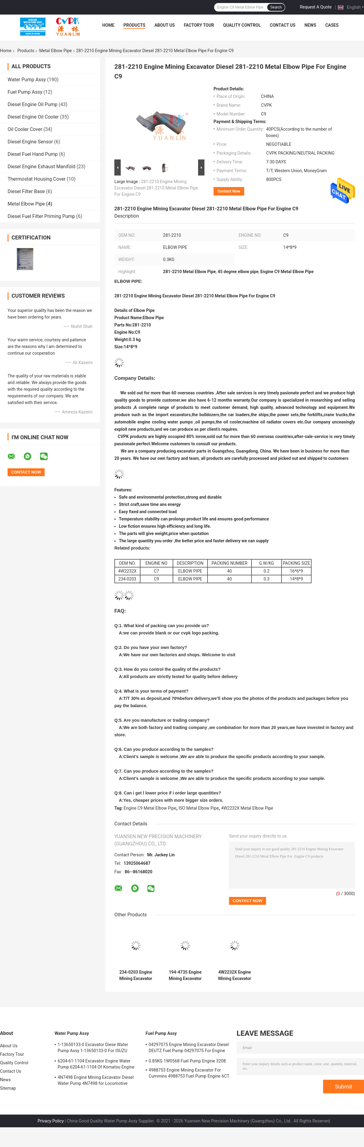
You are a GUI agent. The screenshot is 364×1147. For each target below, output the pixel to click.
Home (108, 25)
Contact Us (282, 25)
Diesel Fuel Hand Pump (33, 154)
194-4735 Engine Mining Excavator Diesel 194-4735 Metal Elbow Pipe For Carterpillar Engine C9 (185, 975)
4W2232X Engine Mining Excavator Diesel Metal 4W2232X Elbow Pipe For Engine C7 (235, 975)
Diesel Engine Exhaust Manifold (41, 166)
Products (134, 25)
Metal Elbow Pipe (55, 50)
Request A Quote (316, 7)
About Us (164, 25)
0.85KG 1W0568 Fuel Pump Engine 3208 (187, 1060)
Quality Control (242, 25)
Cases (332, 25)
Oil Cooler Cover (25, 129)
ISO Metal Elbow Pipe (199, 808)
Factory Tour (199, 25)
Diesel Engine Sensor (30, 142)
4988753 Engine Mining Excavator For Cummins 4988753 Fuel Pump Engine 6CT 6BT (189, 1074)
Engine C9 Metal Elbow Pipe (150, 808)
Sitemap (8, 1088)
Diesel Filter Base (26, 191)
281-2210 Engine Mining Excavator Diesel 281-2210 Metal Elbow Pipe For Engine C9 (156, 188)
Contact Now (228, 191)
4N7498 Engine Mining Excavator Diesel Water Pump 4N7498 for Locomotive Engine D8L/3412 (96, 1081)
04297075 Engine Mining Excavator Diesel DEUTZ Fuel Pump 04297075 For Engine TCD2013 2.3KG (189, 1048)
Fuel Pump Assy (25, 92)
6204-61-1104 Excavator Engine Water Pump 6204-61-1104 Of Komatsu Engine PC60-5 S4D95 (96, 1064)
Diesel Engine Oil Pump (32, 104)
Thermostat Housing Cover (37, 179)
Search (276, 7)
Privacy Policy (51, 1121)
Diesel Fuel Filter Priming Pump (41, 216)
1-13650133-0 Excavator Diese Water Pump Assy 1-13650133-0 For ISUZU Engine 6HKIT (93, 1048)
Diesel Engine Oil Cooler (33, 117)
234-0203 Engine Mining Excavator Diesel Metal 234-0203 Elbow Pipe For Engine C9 (136, 975)
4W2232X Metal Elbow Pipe (247, 808)
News (310, 25)
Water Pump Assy (27, 79)
